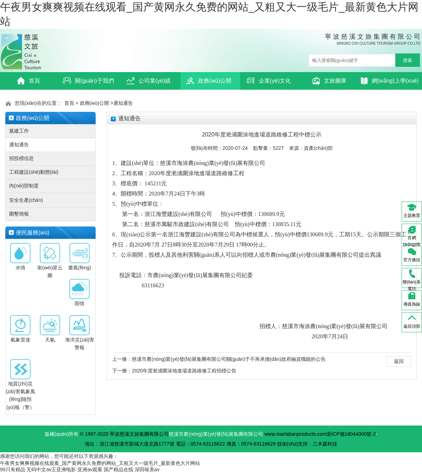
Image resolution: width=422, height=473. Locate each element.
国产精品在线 (118, 469)
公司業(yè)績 (148, 80)
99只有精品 (12, 469)
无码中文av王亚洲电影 (51, 469)
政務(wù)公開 (208, 80)
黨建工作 (19, 131)
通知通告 (123, 103)
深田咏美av (147, 469)
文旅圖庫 (329, 80)
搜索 (407, 60)
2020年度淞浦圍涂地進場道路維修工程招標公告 (184, 370)
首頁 (28, 80)
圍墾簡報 (19, 214)
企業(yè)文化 (269, 80)
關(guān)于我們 (88, 80)
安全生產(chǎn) (26, 200)
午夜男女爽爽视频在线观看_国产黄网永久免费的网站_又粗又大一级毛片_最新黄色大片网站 (100, 463)
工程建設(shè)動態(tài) (33, 172)
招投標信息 (21, 158)
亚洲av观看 (89, 469)
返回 (399, 361)
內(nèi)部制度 (24, 185)
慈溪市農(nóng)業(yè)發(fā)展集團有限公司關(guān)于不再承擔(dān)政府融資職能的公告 (229, 359)
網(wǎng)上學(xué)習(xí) (389, 83)
